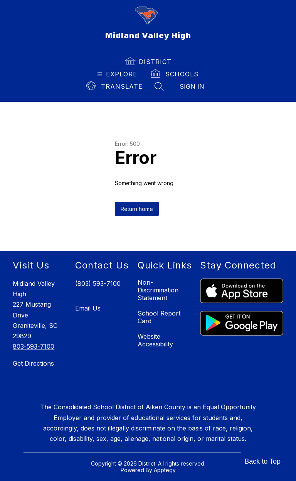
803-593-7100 (33, 346)
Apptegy (165, 470)
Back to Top (262, 461)
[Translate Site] (115, 86)
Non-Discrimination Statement (158, 290)
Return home (137, 209)
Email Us (88, 308)
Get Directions (33, 363)
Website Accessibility (155, 340)
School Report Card (159, 317)
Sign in (192, 86)
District (155, 62)
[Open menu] (116, 74)
